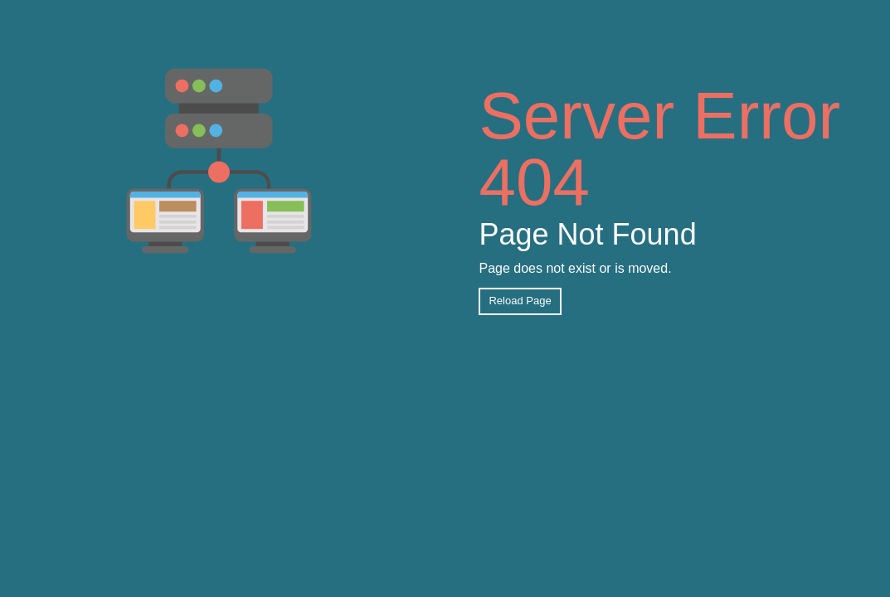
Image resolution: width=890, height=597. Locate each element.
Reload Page (520, 300)
